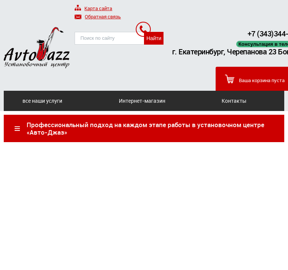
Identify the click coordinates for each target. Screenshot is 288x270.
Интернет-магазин (142, 100)
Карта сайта (93, 9)
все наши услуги (42, 100)
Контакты (234, 100)
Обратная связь (98, 17)
